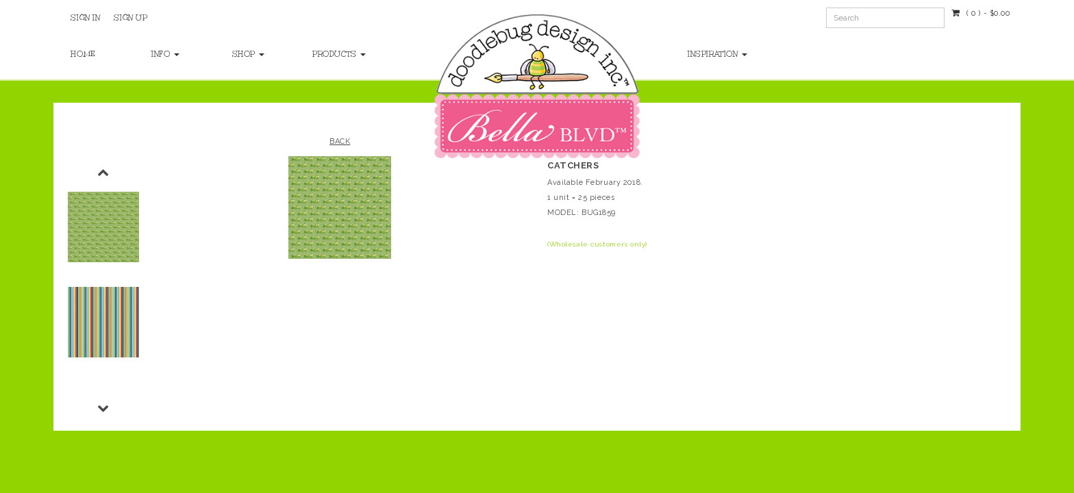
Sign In (85, 18)
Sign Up (130, 18)
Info (165, 54)
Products (339, 54)
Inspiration (717, 54)
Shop (248, 54)
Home (83, 54)
